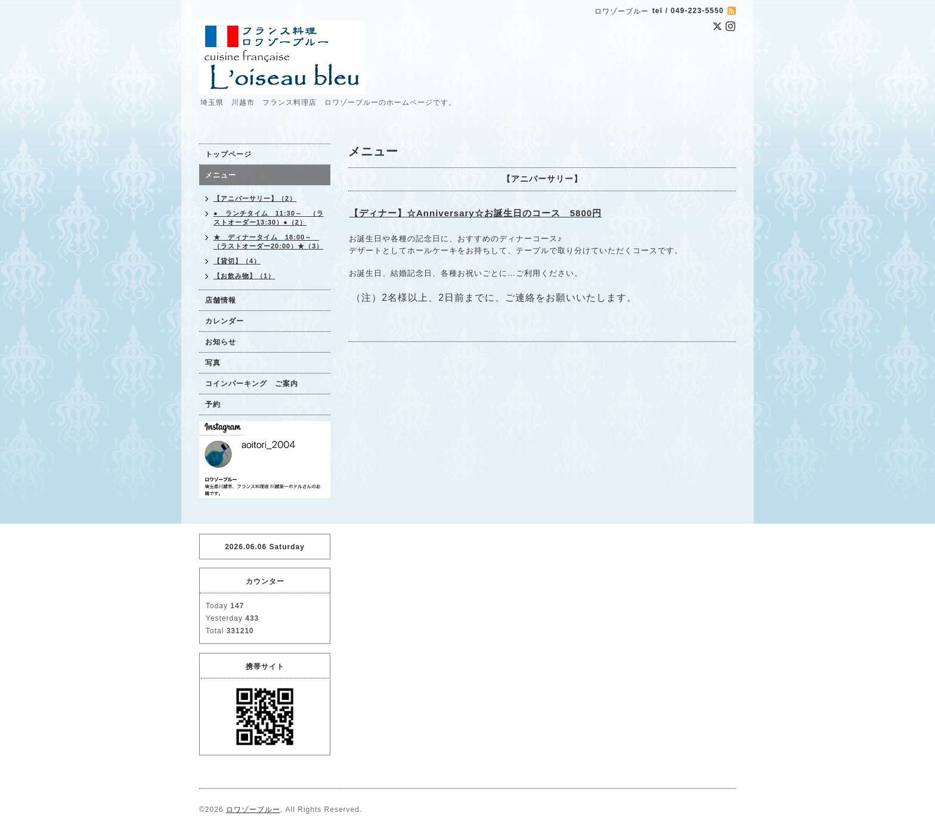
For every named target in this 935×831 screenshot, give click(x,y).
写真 (213, 363)
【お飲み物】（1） (244, 275)
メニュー (220, 175)
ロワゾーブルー (253, 809)
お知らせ (220, 342)
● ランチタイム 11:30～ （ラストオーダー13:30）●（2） (268, 218)
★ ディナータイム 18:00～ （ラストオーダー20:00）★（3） (268, 242)
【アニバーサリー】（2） (254, 198)
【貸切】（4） (237, 260)
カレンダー (224, 321)
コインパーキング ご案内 (251, 383)
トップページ (228, 154)
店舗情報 (220, 300)
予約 (213, 404)
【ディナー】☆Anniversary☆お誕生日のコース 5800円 (475, 213)
